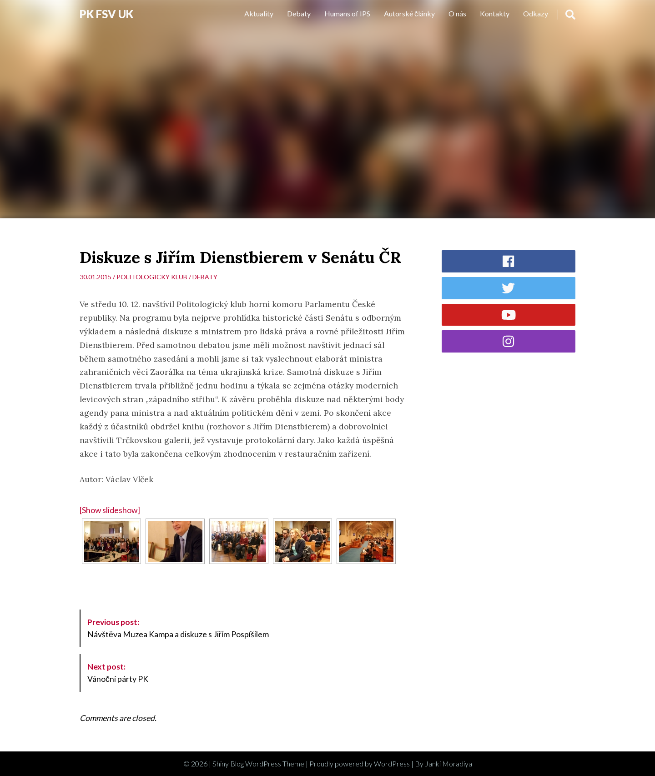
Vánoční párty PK (117, 672)
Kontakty (494, 13)
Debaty (299, 13)
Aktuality (258, 13)
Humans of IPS (347, 13)
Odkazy (535, 13)
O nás (457, 13)
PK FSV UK (106, 13)
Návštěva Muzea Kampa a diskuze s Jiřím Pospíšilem (178, 628)
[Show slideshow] (110, 510)
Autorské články (409, 13)
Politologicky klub (151, 277)
